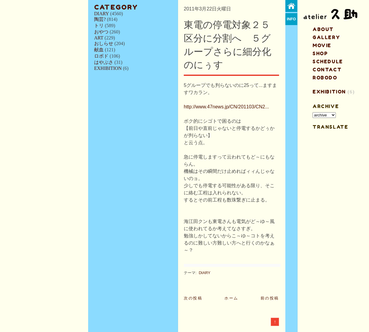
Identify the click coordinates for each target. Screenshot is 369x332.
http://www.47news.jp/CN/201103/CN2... (226, 106)
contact (327, 70)
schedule (328, 61)
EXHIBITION (108, 68)
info (291, 19)
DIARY (101, 13)
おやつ (101, 31)
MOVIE (322, 45)
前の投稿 (270, 298)
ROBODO (325, 78)
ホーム (231, 298)
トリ (99, 25)
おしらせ (103, 43)
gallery (326, 37)
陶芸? (100, 19)
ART (98, 37)
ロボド (101, 56)
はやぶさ (103, 62)
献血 (99, 49)
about (323, 29)
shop (320, 53)
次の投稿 (193, 298)
